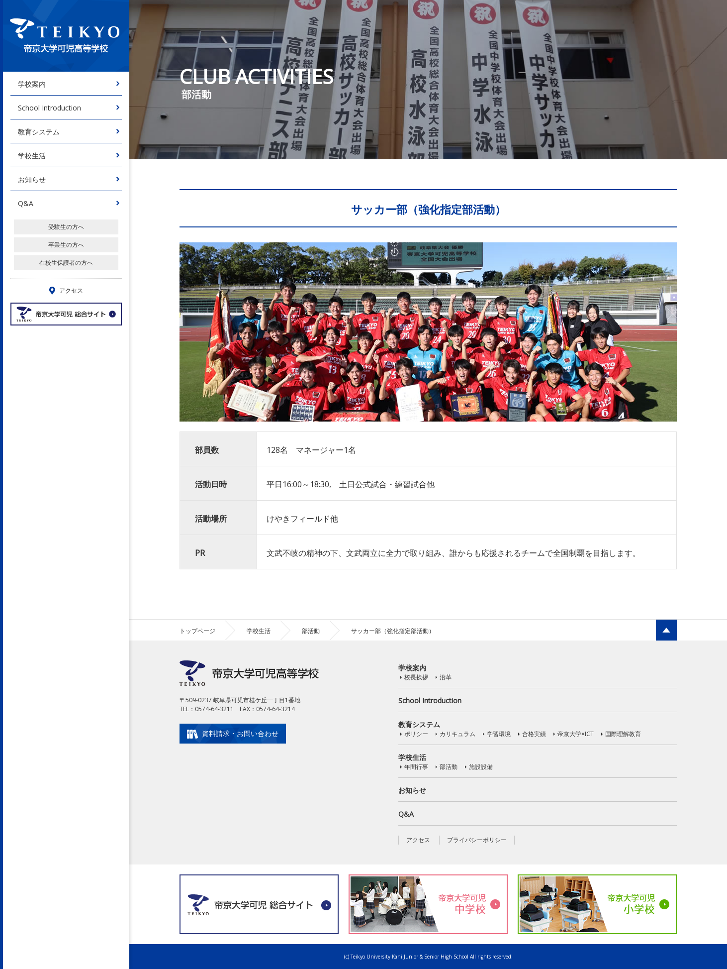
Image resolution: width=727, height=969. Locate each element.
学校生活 (32, 155)
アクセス (418, 840)
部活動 (311, 631)
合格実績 (534, 734)
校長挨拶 (416, 677)
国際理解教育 (623, 734)
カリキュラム (457, 734)
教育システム (39, 131)
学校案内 (32, 84)
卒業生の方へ (66, 244)
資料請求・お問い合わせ (240, 733)
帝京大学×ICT (575, 734)
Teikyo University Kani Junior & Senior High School (409, 956)
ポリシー (416, 734)
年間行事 (416, 766)
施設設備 (481, 766)
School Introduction (49, 107)
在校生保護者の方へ (66, 262)
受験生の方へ (66, 226)
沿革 (446, 677)
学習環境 (499, 734)
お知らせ (32, 179)
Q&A (25, 203)
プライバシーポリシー (477, 840)
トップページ (197, 631)
